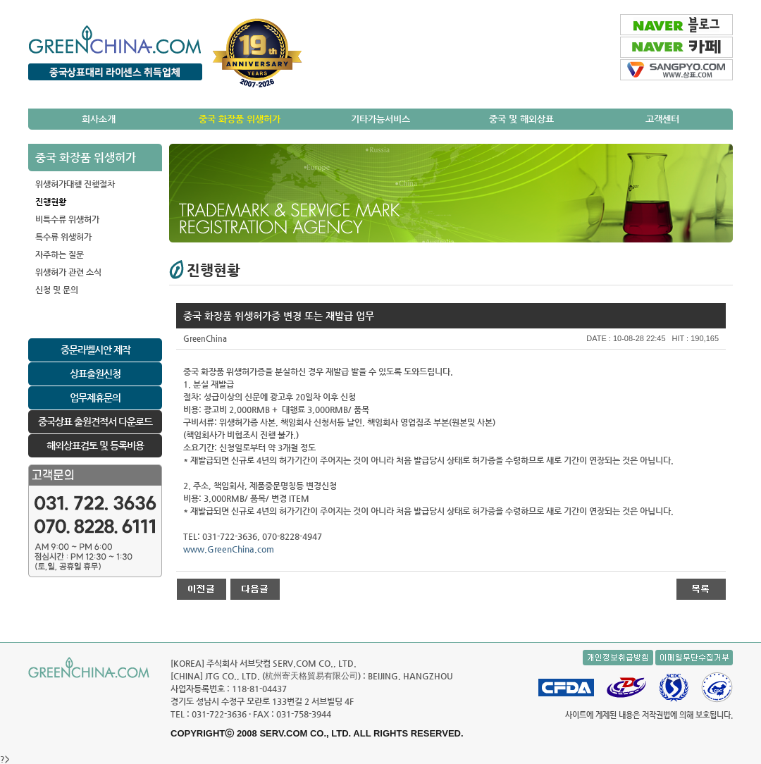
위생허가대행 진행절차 (75, 184)
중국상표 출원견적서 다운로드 (95, 421)
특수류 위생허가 (63, 237)
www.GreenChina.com (228, 549)
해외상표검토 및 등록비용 (95, 445)
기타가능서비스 (380, 118)
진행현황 (50, 202)
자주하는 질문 (59, 254)
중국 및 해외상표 (521, 118)
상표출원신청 (95, 373)
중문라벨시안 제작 (95, 349)
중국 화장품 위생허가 (239, 118)
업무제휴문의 (95, 397)
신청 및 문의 (56, 290)
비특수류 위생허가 (67, 219)
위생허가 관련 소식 (68, 272)
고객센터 (662, 118)
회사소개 (99, 118)
